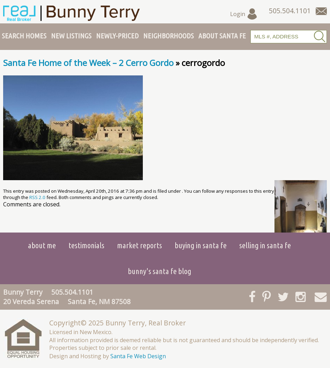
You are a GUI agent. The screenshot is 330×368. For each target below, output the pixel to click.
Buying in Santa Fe (201, 245)
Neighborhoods (168, 35)
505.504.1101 (72, 292)
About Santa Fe (222, 35)
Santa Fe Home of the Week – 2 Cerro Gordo (88, 62)
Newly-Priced (117, 35)
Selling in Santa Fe (265, 245)
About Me (42, 245)
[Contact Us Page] (321, 11)
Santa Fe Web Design (138, 356)
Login (244, 14)
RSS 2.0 (37, 197)
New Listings (71, 35)
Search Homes (24, 35)
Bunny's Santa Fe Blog (159, 271)
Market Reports (139, 245)
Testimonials (86, 245)
